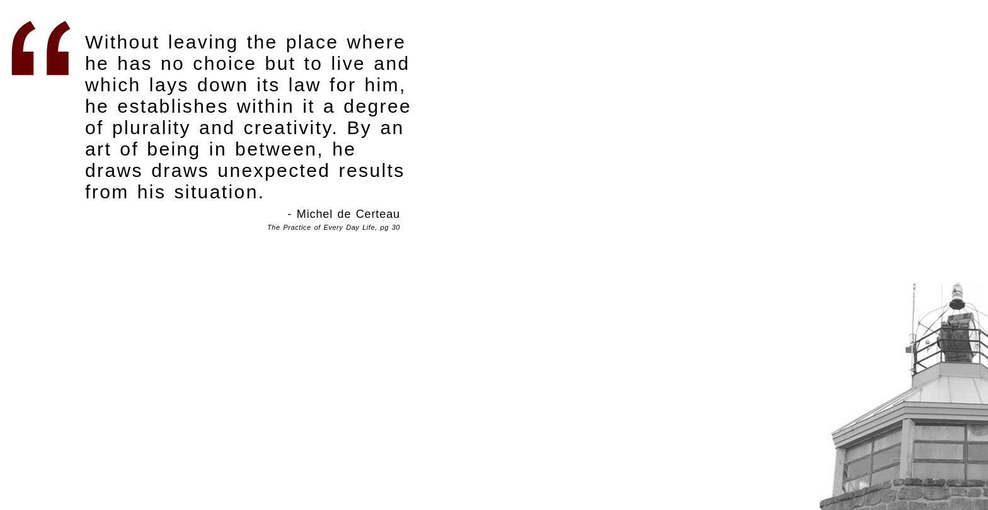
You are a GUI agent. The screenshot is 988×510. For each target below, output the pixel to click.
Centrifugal (901, 393)
